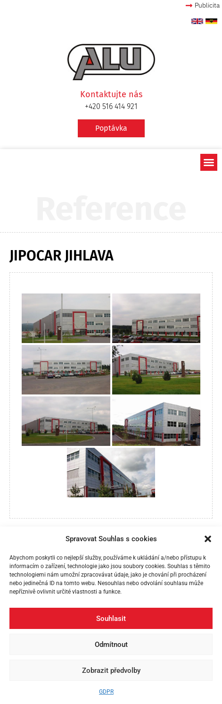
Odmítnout (111, 644)
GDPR (106, 691)
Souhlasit (111, 618)
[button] (208, 539)
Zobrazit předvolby (111, 670)
